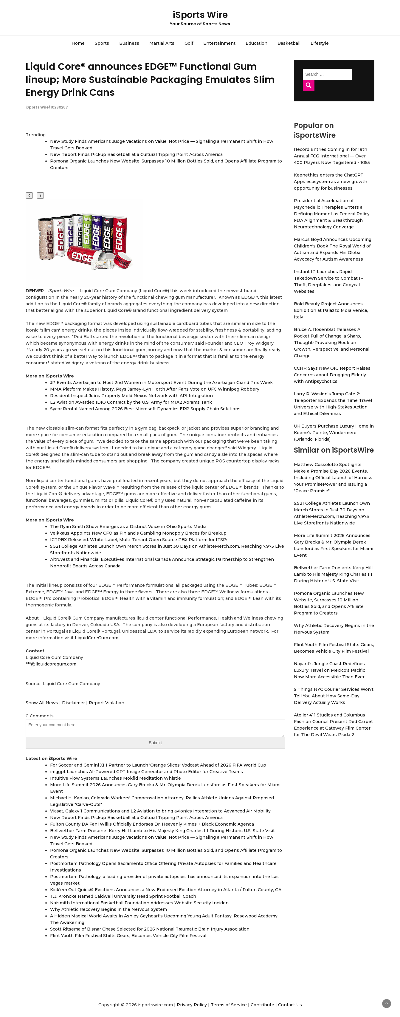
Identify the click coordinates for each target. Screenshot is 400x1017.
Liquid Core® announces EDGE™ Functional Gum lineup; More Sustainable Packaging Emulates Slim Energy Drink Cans (150, 79)
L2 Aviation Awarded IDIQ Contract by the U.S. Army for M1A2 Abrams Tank (131, 402)
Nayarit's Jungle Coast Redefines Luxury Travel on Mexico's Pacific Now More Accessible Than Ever (329, 670)
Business (129, 43)
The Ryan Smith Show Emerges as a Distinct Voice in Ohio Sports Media (128, 526)
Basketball (288, 43)
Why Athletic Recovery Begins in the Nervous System (108, 909)
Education (256, 43)
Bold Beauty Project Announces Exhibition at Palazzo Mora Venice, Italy (331, 310)
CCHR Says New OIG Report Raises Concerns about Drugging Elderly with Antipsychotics (332, 375)
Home (78, 43)
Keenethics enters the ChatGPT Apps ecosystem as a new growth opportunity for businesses (330, 181)
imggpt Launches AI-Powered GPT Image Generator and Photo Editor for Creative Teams (146, 771)
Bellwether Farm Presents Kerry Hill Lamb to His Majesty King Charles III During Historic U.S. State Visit (162, 830)
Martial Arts (161, 43)
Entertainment (219, 43)
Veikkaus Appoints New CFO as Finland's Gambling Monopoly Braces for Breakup (138, 533)
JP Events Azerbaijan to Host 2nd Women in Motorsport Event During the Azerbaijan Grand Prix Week (161, 382)
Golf (189, 43)
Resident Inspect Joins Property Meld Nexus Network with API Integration (131, 395)
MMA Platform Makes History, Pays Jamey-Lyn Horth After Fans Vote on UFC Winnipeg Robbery (154, 389)
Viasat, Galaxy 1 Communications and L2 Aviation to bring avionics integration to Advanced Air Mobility (160, 811)
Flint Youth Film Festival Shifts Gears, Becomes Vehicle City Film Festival (128, 935)
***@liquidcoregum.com (51, 664)
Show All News (42, 702)
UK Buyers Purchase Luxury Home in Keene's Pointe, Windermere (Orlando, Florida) (334, 432)
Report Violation (106, 702)
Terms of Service (229, 1004)
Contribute (262, 1004)
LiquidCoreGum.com (96, 637)
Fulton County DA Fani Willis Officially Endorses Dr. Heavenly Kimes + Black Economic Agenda (152, 824)
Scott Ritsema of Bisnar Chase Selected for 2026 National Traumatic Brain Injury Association (149, 929)
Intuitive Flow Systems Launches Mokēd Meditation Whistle (115, 778)
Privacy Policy (192, 1004)
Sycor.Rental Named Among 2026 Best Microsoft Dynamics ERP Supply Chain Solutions (145, 408)
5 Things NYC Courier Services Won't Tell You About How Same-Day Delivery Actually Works (333, 696)
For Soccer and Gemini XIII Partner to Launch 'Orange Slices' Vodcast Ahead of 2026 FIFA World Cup (158, 765)
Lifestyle (320, 43)
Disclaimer (73, 702)
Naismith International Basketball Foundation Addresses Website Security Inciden (139, 902)
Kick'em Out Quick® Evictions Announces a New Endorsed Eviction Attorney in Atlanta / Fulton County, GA (165, 889)
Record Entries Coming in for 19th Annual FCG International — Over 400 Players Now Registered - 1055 (332, 156)
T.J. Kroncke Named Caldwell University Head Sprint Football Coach (123, 896)
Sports (102, 43)
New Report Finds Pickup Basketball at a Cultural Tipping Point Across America (136, 154)
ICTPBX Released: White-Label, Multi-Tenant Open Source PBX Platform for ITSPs (139, 539)
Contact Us (290, 1004)
